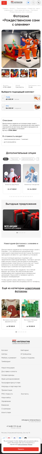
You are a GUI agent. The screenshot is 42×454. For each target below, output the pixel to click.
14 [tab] (21, 196)
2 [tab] (19, 232)
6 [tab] (25, 331)
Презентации (6, 390)
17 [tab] (27, 196)
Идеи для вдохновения (10, 379)
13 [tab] (20, 196)
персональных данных (25, 444)
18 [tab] (28, 196)
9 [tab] (13, 196)
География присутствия (10, 383)
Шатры (4, 354)
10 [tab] (15, 196)
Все (5, 159)
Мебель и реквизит (8, 358)
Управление (6, 401)
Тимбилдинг (6, 361)
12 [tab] (18, 196)
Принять (21, 449)
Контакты (25, 394)
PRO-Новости (7, 394)
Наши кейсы (6, 397)
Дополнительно (27, 159)
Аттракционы (26, 354)
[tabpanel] (12, 179)
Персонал (14, 159)
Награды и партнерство (11, 386)
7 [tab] (9, 196)
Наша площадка (7, 368)
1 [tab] (17, 232)
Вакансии (5, 405)
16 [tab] (25, 196)
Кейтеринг (25, 350)
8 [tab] (11, 196)
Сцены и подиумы (27, 358)
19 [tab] (30, 196)
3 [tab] (20, 232)
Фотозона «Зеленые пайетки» (30, 320)
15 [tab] (23, 196)
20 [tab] (32, 196)
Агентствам (6, 412)
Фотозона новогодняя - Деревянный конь (10, 320)
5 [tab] (24, 232)
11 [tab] (16, 196)
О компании (6, 409)
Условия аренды (7, 375)
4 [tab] (22, 232)
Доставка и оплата (9, 371)
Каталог (4, 350)
